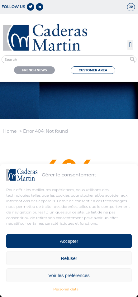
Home (10, 131)
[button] (130, 45)
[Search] (132, 59)
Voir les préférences (69, 277)
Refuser (69, 259)
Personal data (66, 291)
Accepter (69, 242)
